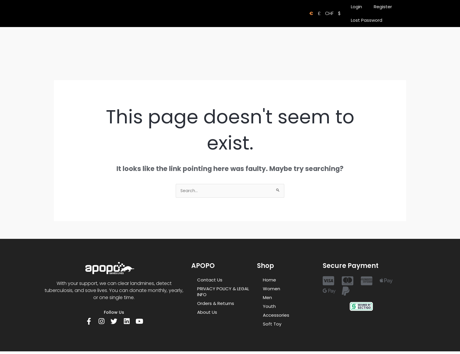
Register (383, 7)
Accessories (276, 316)
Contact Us (209, 280)
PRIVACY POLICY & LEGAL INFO (223, 292)
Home (269, 280)
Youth (269, 307)
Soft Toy (272, 324)
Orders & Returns (215, 304)
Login (356, 7)
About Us (207, 313)
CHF (329, 13)
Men (267, 298)
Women (271, 289)
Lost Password (366, 20)
